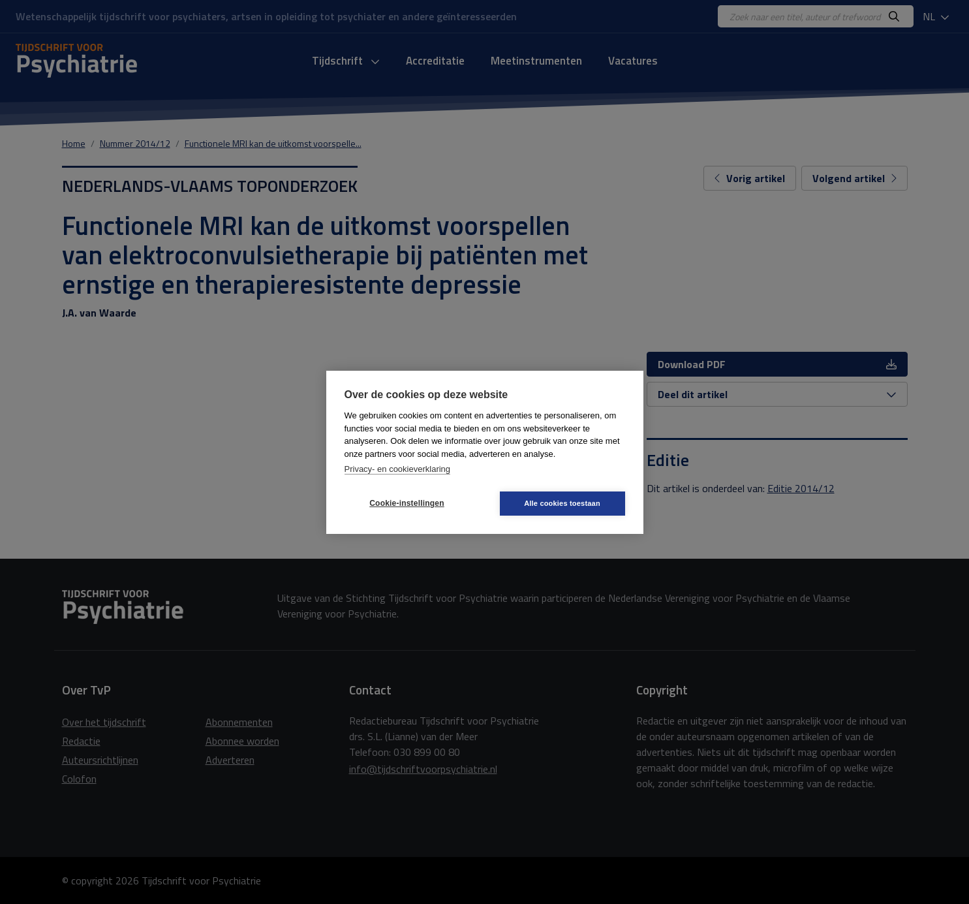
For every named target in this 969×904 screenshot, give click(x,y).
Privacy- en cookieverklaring (398, 469)
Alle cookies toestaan (562, 503)
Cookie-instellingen (406, 503)
